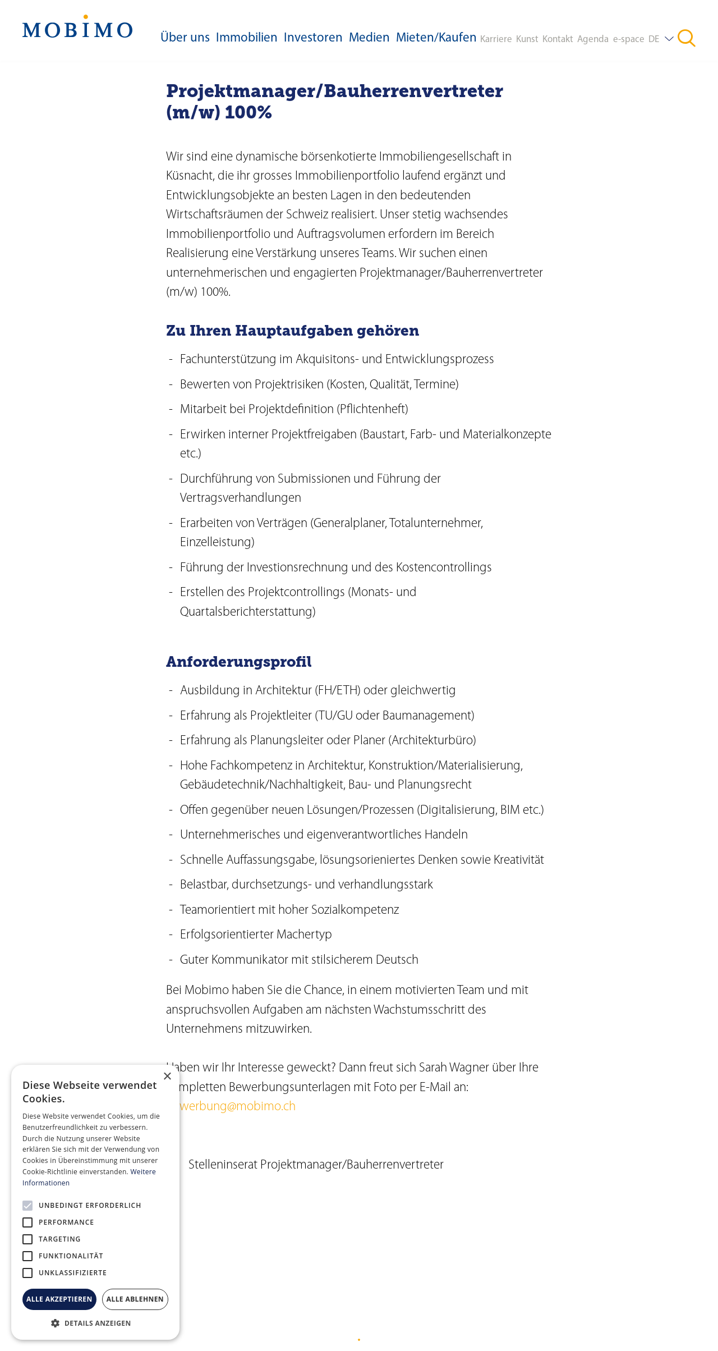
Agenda (593, 39)
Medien (369, 38)
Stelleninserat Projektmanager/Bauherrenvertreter (316, 1165)
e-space (629, 39)
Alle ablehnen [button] (135, 1299)
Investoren (313, 38)
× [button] (167, 1077)
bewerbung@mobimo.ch (231, 1107)
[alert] (95, 1202)
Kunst (527, 39)
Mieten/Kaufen (436, 38)
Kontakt (557, 39)
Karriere (496, 39)
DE (653, 39)
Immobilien (247, 38)
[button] (95, 1323)
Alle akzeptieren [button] (59, 1299)
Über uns (185, 38)
